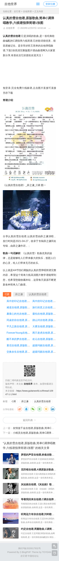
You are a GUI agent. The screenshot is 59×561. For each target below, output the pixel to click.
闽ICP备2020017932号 (29, 548)
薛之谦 (24, 401)
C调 (14, 401)
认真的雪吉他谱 (42, 401)
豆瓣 (39, 409)
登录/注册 (50, 4)
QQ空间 (46, 409)
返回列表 (28, 420)
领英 (52, 409)
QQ (26, 409)
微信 (33, 409)
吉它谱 (17, 11)
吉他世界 (10, 4)
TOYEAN (46, 552)
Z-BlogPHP (25, 552)
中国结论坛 (33, 556)
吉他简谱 (27, 11)
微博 (19, 409)
